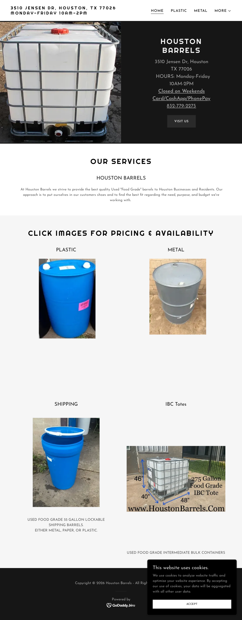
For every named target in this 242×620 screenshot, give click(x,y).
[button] (223, 11)
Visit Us (181, 121)
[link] (63, 13)
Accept (192, 604)
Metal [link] (200, 11)
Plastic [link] (179, 11)
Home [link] (157, 11)
